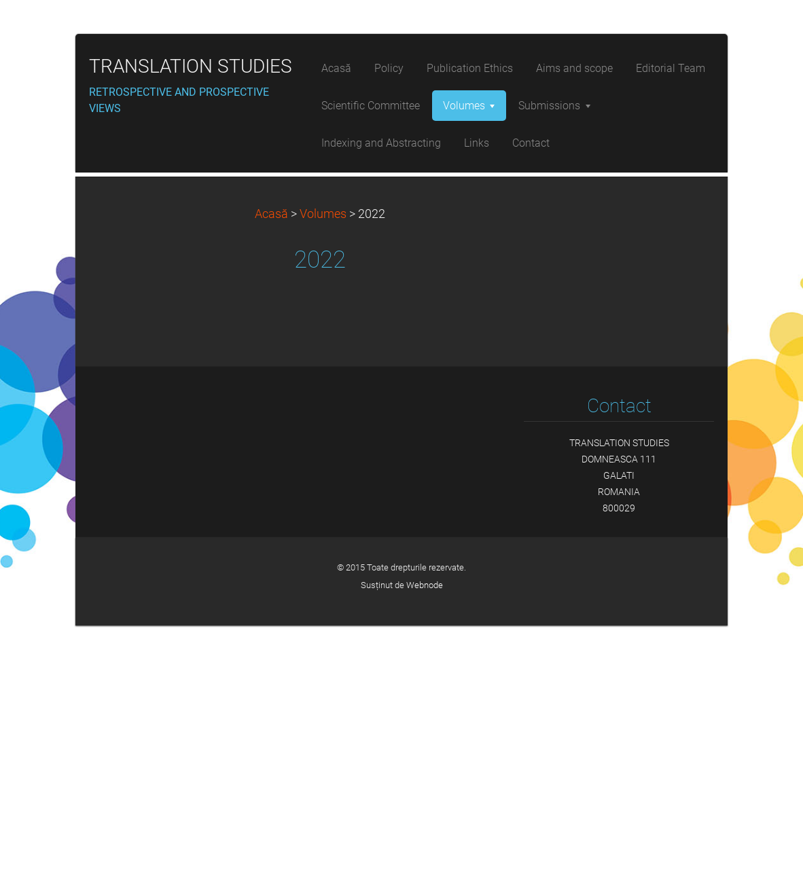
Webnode (424, 848)
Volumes (323, 477)
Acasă (271, 477)
